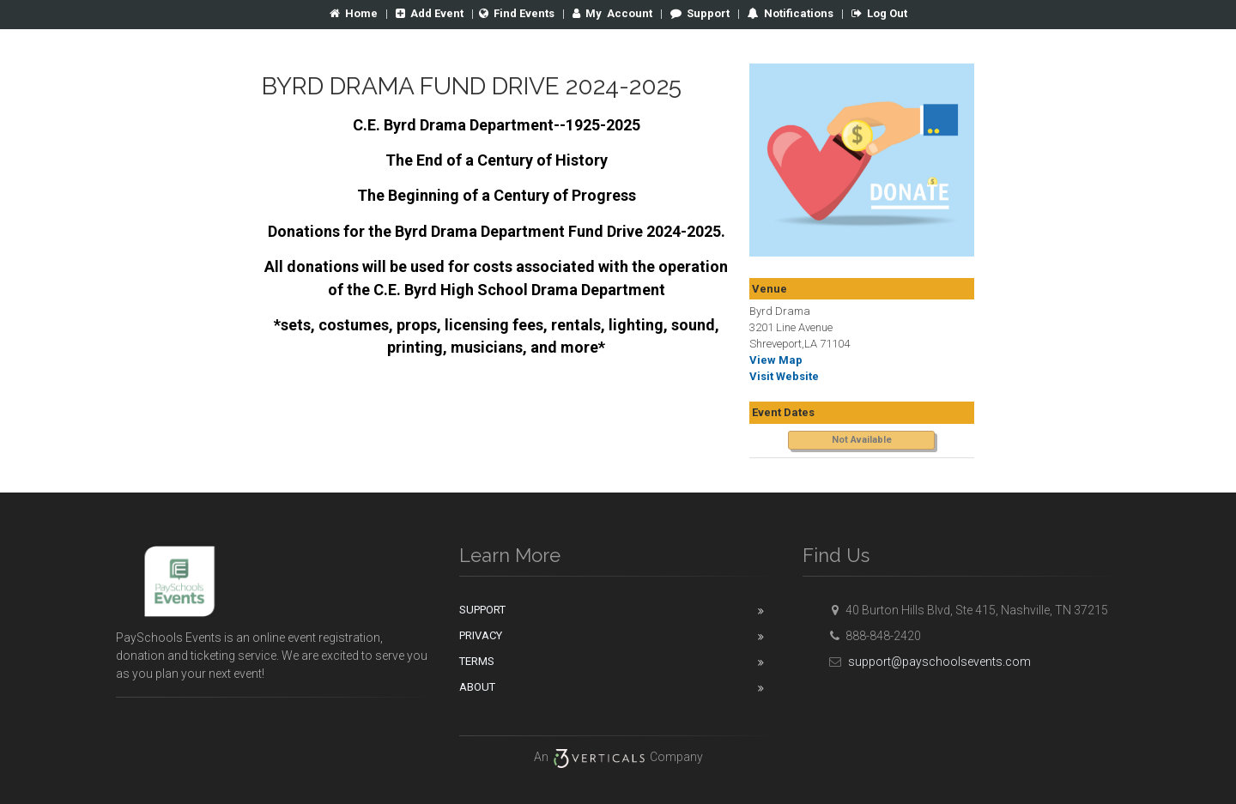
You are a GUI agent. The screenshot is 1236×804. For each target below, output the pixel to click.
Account (612, 13)
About (477, 686)
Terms (476, 661)
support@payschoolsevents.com (927, 661)
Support (700, 13)
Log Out (879, 13)
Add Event (430, 13)
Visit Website (784, 376)
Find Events (516, 13)
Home (354, 13)
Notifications (797, 13)
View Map (776, 360)
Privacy (480, 635)
